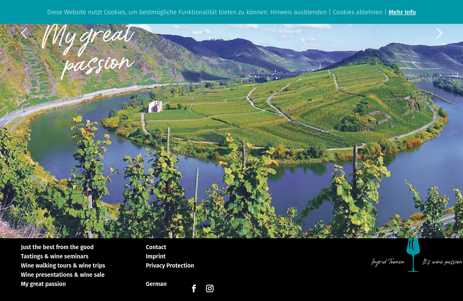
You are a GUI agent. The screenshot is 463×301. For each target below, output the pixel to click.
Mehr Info (402, 12)
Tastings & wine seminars (55, 257)
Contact (156, 248)
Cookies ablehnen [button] (358, 12)
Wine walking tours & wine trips (63, 266)
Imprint (155, 257)
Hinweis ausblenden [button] (298, 12)
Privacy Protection (170, 266)
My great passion (43, 284)
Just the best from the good (57, 248)
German (156, 284)
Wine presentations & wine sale (63, 275)
